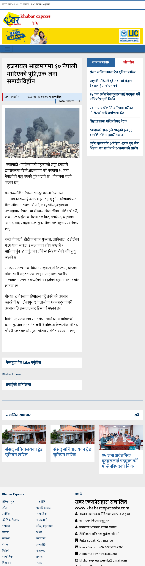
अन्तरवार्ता (41, 520)
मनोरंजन (40, 538)
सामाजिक (41, 513)
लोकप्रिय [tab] (128, 62)
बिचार (5, 532)
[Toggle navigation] (7, 48)
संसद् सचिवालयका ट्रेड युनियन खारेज (113, 72)
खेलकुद (40, 550)
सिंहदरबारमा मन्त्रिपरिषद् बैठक (108, 121)
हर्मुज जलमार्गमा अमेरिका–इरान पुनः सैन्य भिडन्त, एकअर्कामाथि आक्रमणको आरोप (114, 146)
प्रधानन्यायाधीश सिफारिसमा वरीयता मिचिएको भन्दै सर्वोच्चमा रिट (112, 110)
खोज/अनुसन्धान (44, 526)
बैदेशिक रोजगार (10, 520)
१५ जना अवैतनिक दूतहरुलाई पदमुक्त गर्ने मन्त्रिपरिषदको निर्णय (115, 97)
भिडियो (5, 550)
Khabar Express (11, 374)
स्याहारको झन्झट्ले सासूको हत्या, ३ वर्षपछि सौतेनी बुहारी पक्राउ (111, 132)
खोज (4, 508)
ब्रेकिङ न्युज (8, 501)
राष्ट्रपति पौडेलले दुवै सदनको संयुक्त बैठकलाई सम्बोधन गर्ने (111, 83)
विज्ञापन (6, 562)
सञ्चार (39, 562)
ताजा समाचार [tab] (100, 62)
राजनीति (40, 501)
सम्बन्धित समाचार (18, 415)
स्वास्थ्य (6, 538)
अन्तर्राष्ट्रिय (41, 544)
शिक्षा (39, 532)
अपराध (6, 526)
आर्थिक (6, 513)
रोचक (5, 544)
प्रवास (39, 556)
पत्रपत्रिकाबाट (43, 508)
